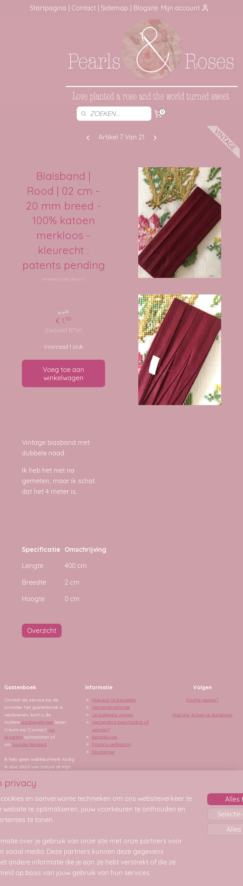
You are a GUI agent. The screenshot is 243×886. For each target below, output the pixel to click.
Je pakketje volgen (112, 715)
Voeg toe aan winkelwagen (63, 373)
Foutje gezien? (202, 700)
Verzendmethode (111, 707)
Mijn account (185, 8)
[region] (78, 813)
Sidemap (114, 8)
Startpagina (48, 8)
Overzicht (41, 630)
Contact (84, 8)
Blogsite (145, 8)
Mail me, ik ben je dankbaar (202, 715)
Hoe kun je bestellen (114, 700)
